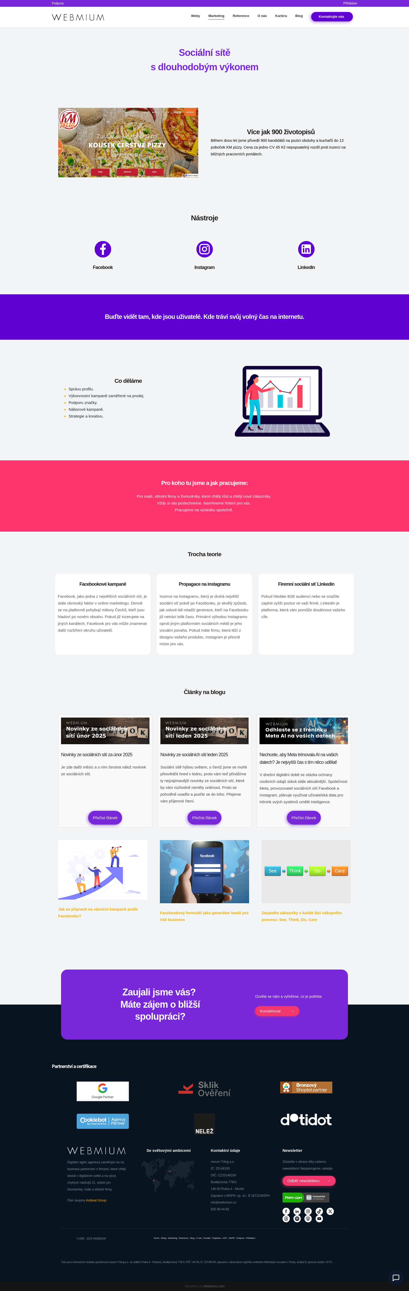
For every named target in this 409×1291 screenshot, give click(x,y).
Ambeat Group (96, 1200)
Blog (299, 16)
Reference (241, 16)
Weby (195, 16)
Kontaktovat (270, 1011)
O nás (262, 16)
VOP (224, 1238)
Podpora (58, 3)
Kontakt (332, 17)
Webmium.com (214, 1286)
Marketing (216, 16)
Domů (156, 1238)
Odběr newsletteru (304, 1180)
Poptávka (216, 1238)
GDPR (232, 1238)
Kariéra (281, 16)
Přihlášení (350, 3)
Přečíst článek (105, 817)
